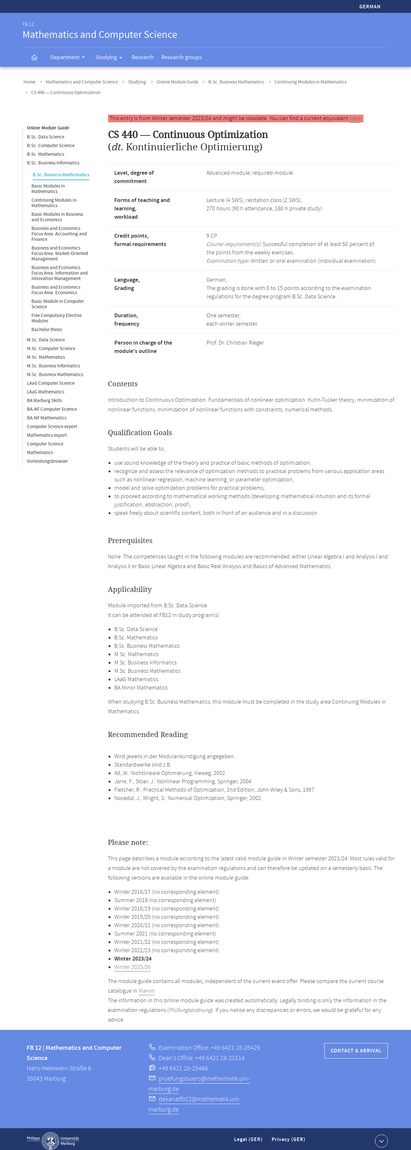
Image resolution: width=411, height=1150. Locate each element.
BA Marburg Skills (44, 397)
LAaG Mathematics (45, 388)
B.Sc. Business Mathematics (224, 81)
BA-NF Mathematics (46, 414)
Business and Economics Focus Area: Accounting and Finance (59, 230)
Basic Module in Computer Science (57, 300)
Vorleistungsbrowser (47, 457)
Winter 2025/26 (132, 963)
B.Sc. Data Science (45, 133)
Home (28, 81)
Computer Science (45, 440)
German (370, 7)
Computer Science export (52, 423)
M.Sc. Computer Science (51, 345)
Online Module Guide (168, 81)
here (355, 115)
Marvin (147, 987)
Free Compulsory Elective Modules (56, 314)
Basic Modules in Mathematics (48, 185)
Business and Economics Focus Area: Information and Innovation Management (59, 269)
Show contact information (380, 1137)
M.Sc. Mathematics (46, 353)
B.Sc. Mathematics (45, 150)
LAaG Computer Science (50, 379)
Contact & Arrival (356, 1047)
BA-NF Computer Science (52, 405)
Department (69, 58)
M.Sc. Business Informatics (53, 362)
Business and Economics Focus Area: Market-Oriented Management (59, 249)
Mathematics (40, 449)
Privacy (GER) (289, 1138)
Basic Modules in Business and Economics (57, 213)
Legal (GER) (249, 1138)
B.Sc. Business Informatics (53, 159)
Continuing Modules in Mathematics (296, 81)
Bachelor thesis (46, 326)
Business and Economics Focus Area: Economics (55, 286)
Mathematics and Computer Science (78, 81)
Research (143, 57)
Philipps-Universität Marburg (53, 1137)
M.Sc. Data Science (46, 336)
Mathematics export (47, 431)
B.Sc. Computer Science (50, 142)
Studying (110, 58)
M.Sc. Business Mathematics (55, 371)
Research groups (182, 57)
